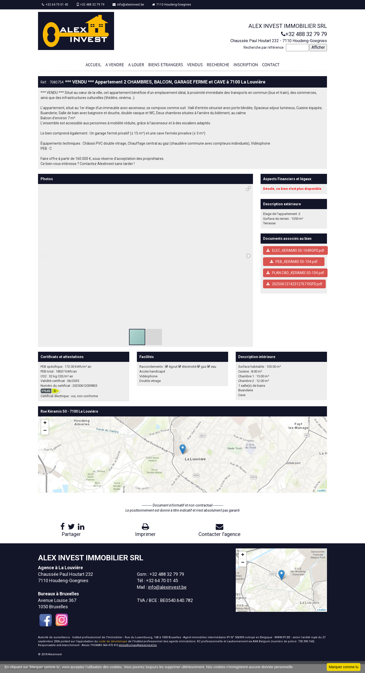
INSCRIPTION (245, 65)
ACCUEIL (93, 65)
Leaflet (321, 490)
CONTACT (271, 65)
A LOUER (136, 65)
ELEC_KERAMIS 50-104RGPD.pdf (295, 250)
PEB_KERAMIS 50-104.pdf (294, 262)
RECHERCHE (218, 65)
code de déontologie (113, 641)
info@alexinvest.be (128, 4)
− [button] (45, 431)
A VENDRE (114, 65)
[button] (248, 188)
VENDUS (195, 65)
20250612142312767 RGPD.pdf (294, 284)
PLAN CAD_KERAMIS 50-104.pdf (295, 273)
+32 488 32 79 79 (90, 4)
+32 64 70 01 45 (55, 4)
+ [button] (45, 423)
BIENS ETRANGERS (165, 65)
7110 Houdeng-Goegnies (171, 4)
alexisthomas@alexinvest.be (138, 645)
